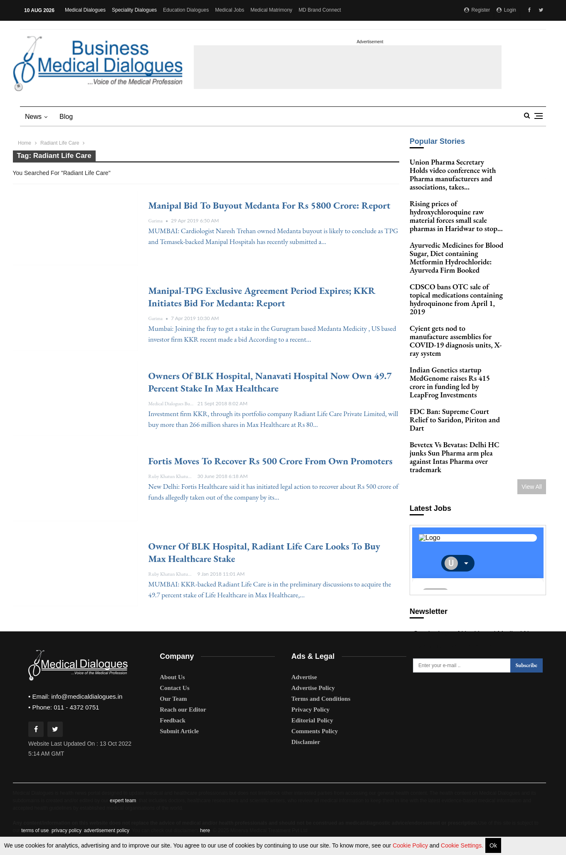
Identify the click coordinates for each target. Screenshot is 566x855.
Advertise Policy (313, 688)
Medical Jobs (229, 10)
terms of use (35, 830)
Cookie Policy (411, 845)
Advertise (304, 677)
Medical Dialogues (85, 10)
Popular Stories (437, 141)
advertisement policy (106, 830)
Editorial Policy (312, 720)
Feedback (172, 720)
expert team (123, 800)
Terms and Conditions (321, 698)
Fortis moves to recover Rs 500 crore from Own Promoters (270, 461)
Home (24, 143)
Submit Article (179, 731)
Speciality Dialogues (134, 10)
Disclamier (306, 742)
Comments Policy (315, 731)
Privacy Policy (311, 709)
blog (66, 116)
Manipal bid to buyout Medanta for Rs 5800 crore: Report (269, 205)
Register (477, 10)
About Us (172, 677)
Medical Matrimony (271, 10)
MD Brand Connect (320, 10)
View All (532, 478)
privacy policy (66, 830)
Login (506, 10)
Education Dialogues (186, 10)
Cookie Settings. (462, 845)
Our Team (173, 698)
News (33, 116)
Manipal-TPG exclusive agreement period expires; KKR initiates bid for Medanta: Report (262, 296)
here (205, 830)
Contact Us (174, 688)
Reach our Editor (183, 709)
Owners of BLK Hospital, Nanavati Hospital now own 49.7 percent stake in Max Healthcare (270, 382)
